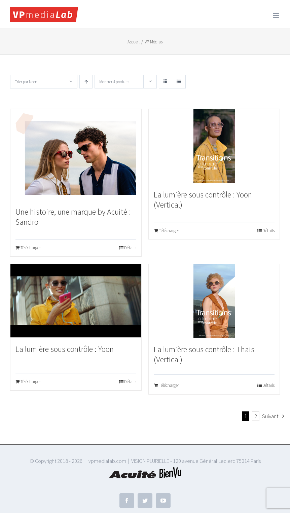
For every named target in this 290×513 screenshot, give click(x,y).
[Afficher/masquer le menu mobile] (276, 15)
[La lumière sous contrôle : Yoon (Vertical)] (214, 146)
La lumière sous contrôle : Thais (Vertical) (204, 354)
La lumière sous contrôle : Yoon (64, 349)
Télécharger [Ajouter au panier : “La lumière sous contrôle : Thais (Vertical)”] (169, 385)
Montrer (114, 81)
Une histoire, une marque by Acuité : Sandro (73, 217)
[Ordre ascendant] (86, 81)
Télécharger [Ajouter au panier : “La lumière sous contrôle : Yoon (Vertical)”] (169, 230)
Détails (130, 248)
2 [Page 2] (255, 416)
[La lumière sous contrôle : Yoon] (75, 301)
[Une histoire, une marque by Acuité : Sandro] (75, 154)
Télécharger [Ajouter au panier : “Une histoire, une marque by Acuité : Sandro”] (31, 248)
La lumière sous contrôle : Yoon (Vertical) (203, 199)
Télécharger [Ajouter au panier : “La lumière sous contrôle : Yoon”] (31, 381)
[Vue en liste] (178, 81)
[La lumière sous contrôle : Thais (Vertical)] (214, 301)
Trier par (26, 81)
